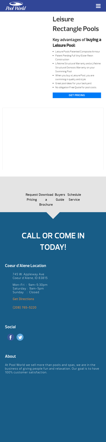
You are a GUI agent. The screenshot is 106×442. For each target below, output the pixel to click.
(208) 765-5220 (24, 307)
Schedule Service (74, 197)
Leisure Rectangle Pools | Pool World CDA (15, 6)
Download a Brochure (46, 200)
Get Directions (23, 299)
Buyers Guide (60, 197)
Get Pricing (77, 95)
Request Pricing (32, 197)
